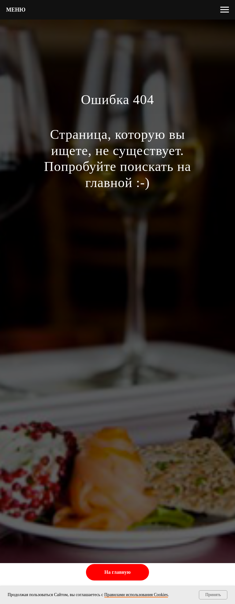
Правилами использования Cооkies (136, 594)
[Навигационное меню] (224, 10)
